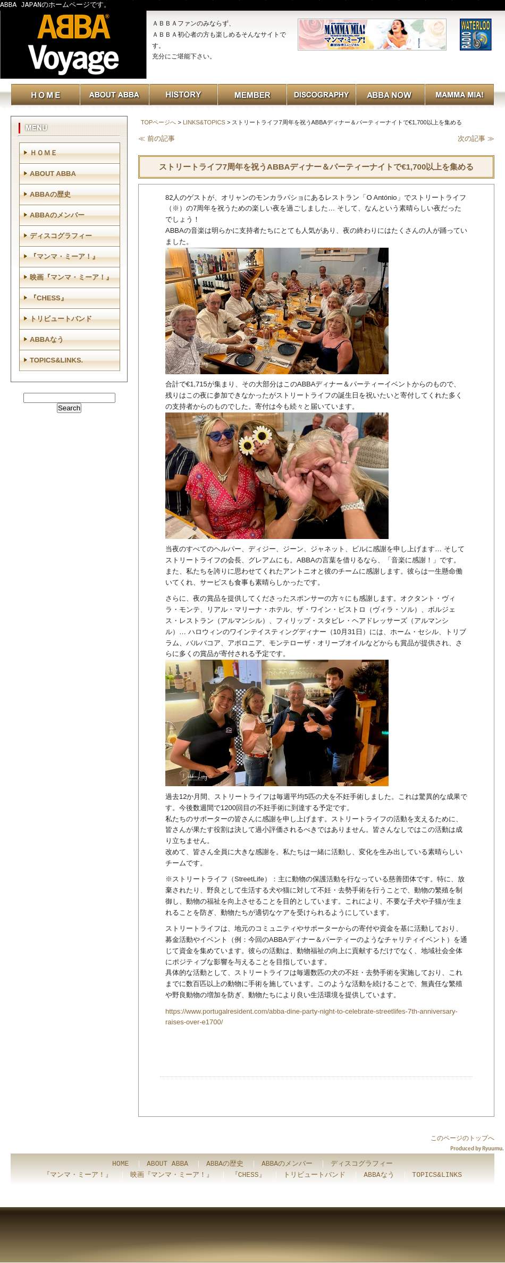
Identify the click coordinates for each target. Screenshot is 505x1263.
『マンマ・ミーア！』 (64, 256)
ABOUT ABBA (53, 174)
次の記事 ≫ (476, 138)
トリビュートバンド (61, 319)
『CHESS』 (49, 298)
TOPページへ (158, 122)
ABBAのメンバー (57, 215)
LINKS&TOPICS (204, 122)
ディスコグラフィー (61, 236)
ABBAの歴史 (50, 194)
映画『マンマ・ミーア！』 (71, 277)
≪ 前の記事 (156, 138)
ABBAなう (47, 339)
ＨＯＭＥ (43, 153)
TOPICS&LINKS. (56, 360)
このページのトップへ (462, 1138)
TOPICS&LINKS (437, 1175)
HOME (120, 1164)
